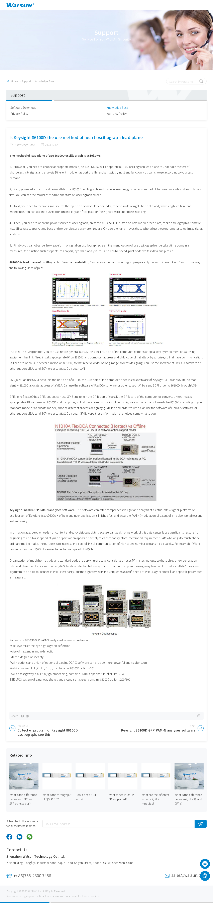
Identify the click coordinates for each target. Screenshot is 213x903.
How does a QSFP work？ (87, 797)
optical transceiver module (53, 896)
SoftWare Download (23, 108)
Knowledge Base (44, 81)
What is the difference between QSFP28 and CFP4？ (188, 799)
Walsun (32, 891)
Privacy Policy (19, 114)
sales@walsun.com (189, 875)
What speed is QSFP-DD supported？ (121, 797)
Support (26, 81)
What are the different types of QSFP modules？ (155, 799)
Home (14, 81)
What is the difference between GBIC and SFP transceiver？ (23, 799)
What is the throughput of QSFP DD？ (56, 797)
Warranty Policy (117, 114)
